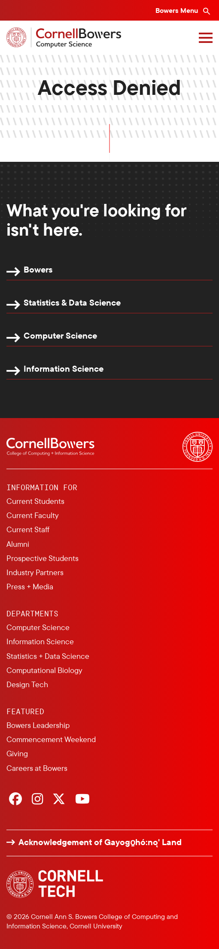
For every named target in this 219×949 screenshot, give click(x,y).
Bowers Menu (177, 10)
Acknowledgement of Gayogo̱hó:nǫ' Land (100, 842)
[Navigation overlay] (206, 38)
